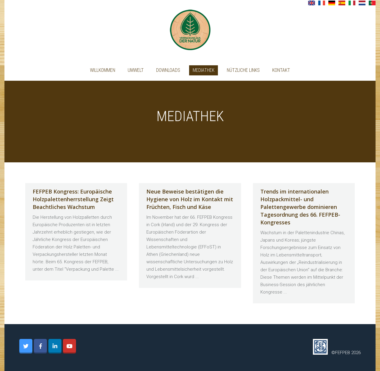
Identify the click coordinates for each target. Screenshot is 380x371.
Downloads (168, 70)
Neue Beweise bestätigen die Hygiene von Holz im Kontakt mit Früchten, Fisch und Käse (189, 199)
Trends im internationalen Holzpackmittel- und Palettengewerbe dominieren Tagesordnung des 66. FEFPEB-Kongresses (300, 207)
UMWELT (136, 70)
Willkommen (102, 70)
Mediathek (203, 70)
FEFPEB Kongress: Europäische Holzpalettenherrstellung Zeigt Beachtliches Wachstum (73, 199)
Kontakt (281, 70)
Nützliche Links (243, 70)
